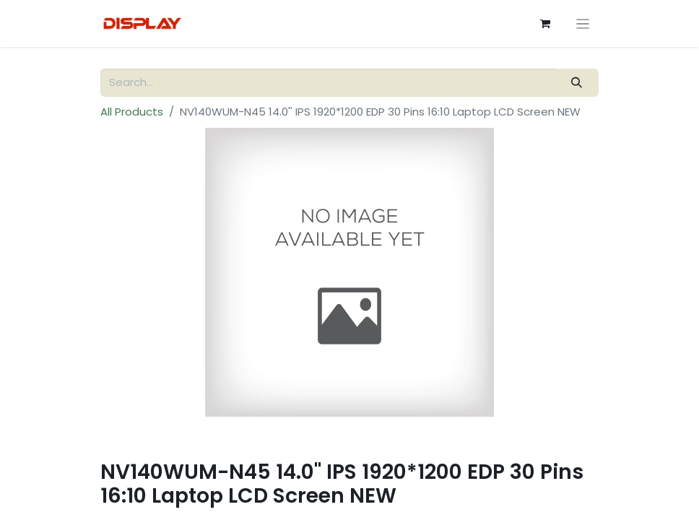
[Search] (577, 83)
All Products (131, 111)
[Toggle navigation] (583, 23)
